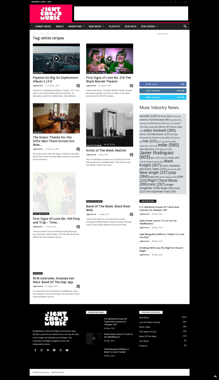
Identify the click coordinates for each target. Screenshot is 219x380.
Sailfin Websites (57, 376)
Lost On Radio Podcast (149, 326)
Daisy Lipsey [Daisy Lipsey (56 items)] (151, 127)
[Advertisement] (131, 13)
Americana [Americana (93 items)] (160, 119)
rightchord (38, 85)
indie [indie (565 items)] (168, 144)
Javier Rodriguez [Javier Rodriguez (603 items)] (156, 154)
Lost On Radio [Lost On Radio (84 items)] (169, 157)
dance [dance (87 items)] (164, 126)
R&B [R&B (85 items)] (154, 177)
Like (182, 84)
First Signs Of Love (94, 73)
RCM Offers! (149, 26)
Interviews (38, 277)
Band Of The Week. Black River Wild (108, 208)
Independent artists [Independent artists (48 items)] (148, 146)
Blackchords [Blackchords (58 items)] (158, 123)
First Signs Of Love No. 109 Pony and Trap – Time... (56, 225)
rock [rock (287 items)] (156, 184)
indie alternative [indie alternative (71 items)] (149, 149)
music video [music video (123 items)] (155, 169)
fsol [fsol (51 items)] (161, 142)
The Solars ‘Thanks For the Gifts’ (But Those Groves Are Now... (53, 141)
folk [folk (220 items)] (150, 141)
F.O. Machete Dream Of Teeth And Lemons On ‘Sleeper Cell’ (159, 208)
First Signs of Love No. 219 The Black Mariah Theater (108, 79)
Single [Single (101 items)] (167, 188)
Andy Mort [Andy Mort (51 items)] (175, 120)
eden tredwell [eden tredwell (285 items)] (160, 130)
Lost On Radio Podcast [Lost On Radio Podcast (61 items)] (151, 162)
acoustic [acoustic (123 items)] (148, 116)
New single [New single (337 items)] (154, 172)
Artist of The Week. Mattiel (106, 150)
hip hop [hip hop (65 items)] (170, 141)
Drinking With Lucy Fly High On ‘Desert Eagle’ (161, 249)
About (60, 26)
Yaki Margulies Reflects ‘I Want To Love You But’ (161, 236)
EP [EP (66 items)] (174, 134)
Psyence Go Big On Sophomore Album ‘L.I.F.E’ (55, 79)
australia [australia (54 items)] (144, 123)
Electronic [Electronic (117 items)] (160, 134)
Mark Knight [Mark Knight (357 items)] (156, 163)
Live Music (144, 345)
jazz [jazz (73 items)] (155, 157)
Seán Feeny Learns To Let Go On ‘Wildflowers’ (158, 222)
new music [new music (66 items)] (174, 169)
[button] (184, 26)
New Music (96, 26)
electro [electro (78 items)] (145, 134)
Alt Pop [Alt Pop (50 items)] (176, 116)
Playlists (114, 26)
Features (143, 350)
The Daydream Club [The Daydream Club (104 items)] (161, 191)
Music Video (38, 73)
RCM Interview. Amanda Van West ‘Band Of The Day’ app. (53, 284)
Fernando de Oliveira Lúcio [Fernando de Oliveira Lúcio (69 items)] (154, 138)
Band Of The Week (94, 145)
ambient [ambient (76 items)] (145, 120)
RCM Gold (130, 26)
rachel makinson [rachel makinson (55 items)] (168, 177)
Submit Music (43, 26)
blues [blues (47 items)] (169, 123)
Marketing (76, 26)
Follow (180, 90)
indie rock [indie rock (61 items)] (165, 149)
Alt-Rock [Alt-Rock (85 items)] (164, 116)
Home (35, 33)
